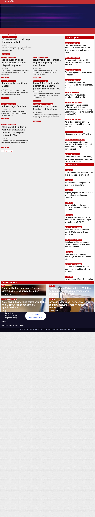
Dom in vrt (68, 70)
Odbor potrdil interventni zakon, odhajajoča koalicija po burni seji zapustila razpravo (79, 158)
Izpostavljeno (13, 37)
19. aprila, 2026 (5, 68)
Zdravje (76, 92)
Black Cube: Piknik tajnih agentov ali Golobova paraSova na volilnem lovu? (47, 86)
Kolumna (11, 35)
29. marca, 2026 (37, 92)
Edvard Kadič (6, 37)
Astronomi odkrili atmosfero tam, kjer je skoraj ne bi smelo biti (79, 173)
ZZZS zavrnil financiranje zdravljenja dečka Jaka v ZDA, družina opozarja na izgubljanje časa (78, 49)
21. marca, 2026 (37, 112)
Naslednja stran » (7, 151)
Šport (3, 286)
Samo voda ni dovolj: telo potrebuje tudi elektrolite (75, 96)
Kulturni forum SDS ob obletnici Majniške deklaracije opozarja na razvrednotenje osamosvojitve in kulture (70, 291)
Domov (3, 35)
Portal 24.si (9, 313)
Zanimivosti (69, 170)
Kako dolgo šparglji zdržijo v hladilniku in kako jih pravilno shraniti (77, 124)
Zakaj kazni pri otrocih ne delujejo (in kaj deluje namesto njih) (78, 256)
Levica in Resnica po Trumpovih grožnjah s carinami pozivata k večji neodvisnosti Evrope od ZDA (71, 305)
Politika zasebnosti (11, 315)
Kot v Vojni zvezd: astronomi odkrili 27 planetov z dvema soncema (77, 232)
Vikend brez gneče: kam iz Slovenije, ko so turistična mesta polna (79, 84)
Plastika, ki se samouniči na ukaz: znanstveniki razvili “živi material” (77, 269)
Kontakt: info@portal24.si (35, 316)
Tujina (83, 140)
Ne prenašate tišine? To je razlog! (79, 279)
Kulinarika (77, 119)
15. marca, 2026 (5, 138)
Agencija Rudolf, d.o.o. (67, 329)
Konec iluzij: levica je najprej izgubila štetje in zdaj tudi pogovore (13, 62)
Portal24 (4, 322)
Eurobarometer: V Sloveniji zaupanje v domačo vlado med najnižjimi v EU (78, 62)
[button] (2, 32)
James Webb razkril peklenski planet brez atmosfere (77, 183)
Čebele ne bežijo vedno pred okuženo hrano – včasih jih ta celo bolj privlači (77, 244)
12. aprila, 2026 (37, 68)
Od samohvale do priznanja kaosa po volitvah (16, 40)
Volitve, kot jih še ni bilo (13, 106)
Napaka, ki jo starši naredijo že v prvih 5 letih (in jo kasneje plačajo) (78, 194)
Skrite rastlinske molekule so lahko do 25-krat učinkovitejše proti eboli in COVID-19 (78, 219)
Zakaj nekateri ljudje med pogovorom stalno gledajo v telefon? (77, 207)
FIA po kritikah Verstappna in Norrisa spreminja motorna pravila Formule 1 (20, 289)
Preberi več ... (6, 54)
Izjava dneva (69, 132)
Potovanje (77, 80)
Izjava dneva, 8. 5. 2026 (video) (78, 134)
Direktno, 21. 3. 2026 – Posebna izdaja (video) (45, 108)
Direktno (35, 104)
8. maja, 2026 (6, 294)
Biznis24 (68, 140)
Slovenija (77, 43)
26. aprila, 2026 (6, 45)
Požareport (78, 102)
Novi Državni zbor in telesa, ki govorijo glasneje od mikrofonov (47, 62)
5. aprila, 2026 (5, 89)
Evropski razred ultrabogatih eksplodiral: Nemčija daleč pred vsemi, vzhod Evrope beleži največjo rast (78, 145)
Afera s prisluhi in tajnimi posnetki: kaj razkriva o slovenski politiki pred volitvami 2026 (14, 131)
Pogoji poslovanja (11, 318)
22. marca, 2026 (5, 109)
